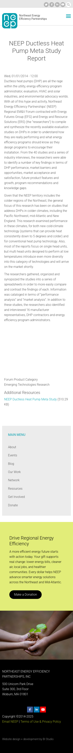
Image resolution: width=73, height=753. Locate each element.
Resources (15, 488)
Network (13, 480)
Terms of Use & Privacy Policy (40, 721)
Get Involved (16, 497)
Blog (11, 464)
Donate (13, 505)
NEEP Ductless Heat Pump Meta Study (30, 399)
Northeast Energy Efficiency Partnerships (33, 17)
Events (12, 455)
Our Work (14, 472)
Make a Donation (25, 594)
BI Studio (48, 739)
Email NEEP (10, 721)
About (12, 447)
